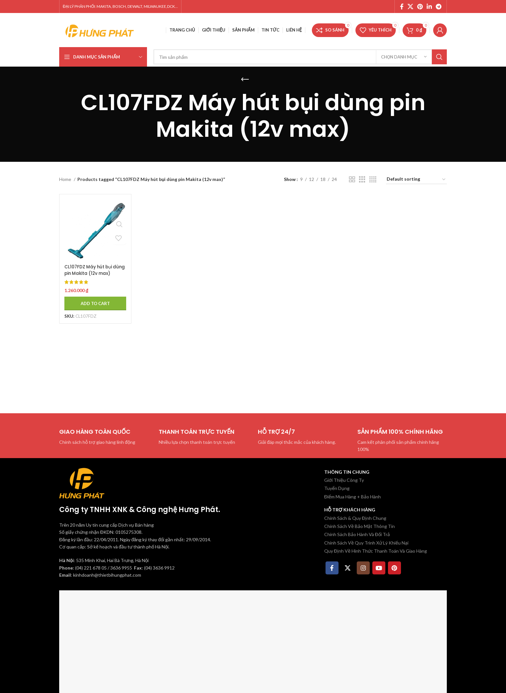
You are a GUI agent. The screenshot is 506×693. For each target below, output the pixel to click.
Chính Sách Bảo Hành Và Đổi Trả (357, 534)
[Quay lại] (245, 79)
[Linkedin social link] (429, 6)
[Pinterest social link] (420, 6)
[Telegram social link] (438, 6)
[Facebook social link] (402, 6)
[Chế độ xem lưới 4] (372, 179)
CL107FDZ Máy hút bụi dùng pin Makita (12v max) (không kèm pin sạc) (89, 274)
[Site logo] (99, 29)
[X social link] (410, 6)
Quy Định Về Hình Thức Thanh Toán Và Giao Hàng (375, 551)
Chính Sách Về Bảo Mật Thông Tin (359, 526)
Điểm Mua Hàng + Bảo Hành (352, 496)
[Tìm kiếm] (300, 56)
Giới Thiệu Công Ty (344, 480)
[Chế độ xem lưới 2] (352, 179)
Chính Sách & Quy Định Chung (355, 518)
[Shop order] (416, 179)
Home (65, 179)
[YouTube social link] (378, 567)
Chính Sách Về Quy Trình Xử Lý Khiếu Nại (366, 542)
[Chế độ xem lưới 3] (362, 179)
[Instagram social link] (363, 567)
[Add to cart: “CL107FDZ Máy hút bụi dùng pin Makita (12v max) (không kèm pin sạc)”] (94, 301)
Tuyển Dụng (337, 488)
